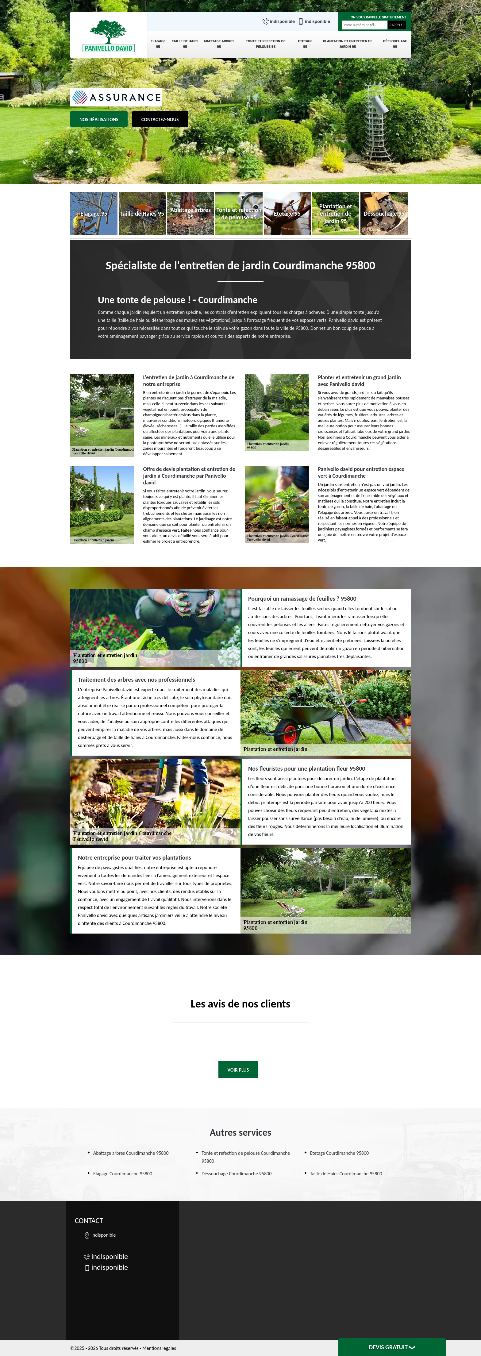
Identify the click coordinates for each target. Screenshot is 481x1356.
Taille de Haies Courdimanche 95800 (346, 1174)
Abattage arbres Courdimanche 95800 (131, 1153)
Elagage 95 (158, 44)
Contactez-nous (160, 119)
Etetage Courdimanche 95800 (339, 1153)
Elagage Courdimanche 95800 (122, 1174)
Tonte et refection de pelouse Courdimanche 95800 (246, 1157)
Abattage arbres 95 (219, 44)
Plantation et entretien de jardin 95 (347, 44)
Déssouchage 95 (395, 44)
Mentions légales (159, 1348)
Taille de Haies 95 (185, 44)
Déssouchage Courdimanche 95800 (236, 1174)
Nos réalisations (98, 119)
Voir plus (238, 1070)
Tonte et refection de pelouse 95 (266, 44)
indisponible (279, 21)
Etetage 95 (305, 44)
